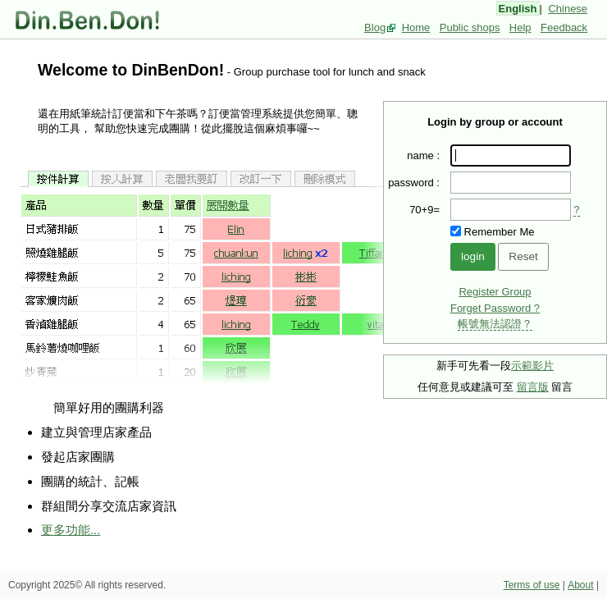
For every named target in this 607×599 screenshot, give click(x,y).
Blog (375, 27)
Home (416, 27)
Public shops (470, 27)
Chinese (567, 8)
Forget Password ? (495, 308)
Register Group (495, 292)
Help (520, 27)
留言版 (533, 387)
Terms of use (532, 585)
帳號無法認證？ (495, 324)
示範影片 (532, 365)
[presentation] (510, 210)
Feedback (564, 27)
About (580, 585)
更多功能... (70, 530)
